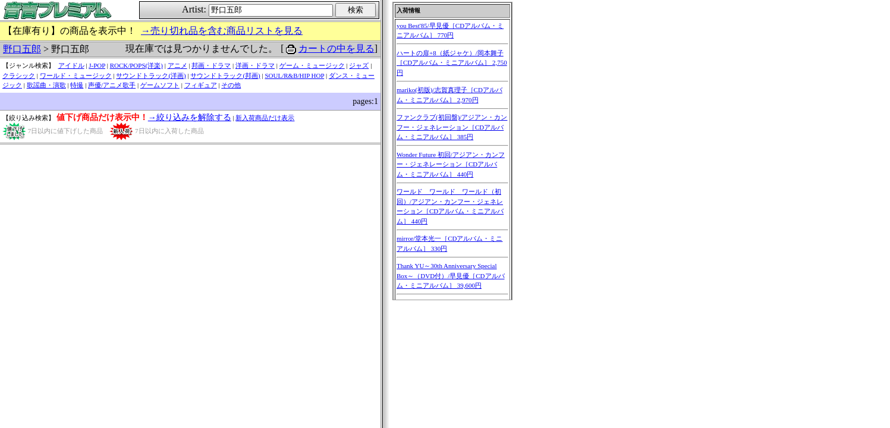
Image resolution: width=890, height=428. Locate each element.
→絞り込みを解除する (189, 117)
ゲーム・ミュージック (312, 65)
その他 (231, 85)
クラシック (18, 75)
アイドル (71, 65)
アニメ (177, 65)
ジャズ (359, 65)
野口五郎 (22, 49)
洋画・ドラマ (255, 65)
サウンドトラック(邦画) (225, 75)
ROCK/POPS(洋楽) (136, 65)
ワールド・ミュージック (76, 75)
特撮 (76, 85)
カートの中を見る (336, 48)
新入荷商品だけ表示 (264, 117)
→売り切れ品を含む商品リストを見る (222, 31)
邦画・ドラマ (211, 65)
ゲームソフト (160, 85)
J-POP (97, 65)
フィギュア (200, 85)
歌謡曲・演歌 (46, 85)
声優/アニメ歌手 (112, 85)
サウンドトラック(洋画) (150, 75)
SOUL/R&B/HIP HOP (294, 75)
